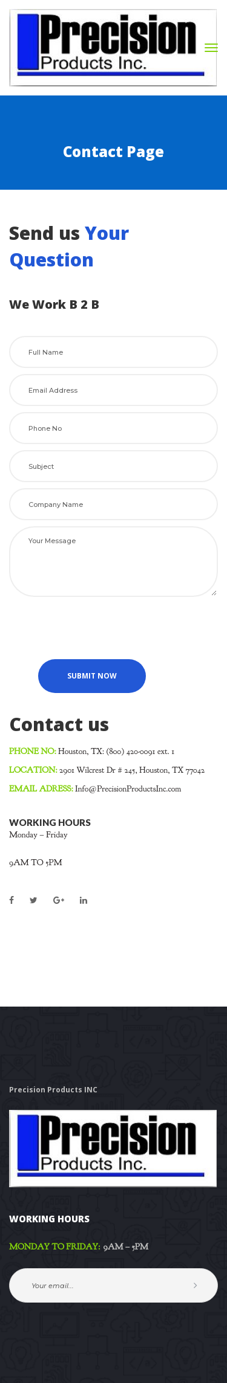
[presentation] (101, 626)
